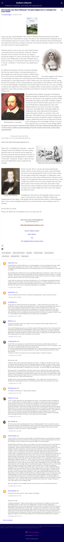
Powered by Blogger (32, 532)
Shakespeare (24, 256)
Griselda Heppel (38, 253)
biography (29, 253)
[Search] (62, 3)
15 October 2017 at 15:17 (15, 516)
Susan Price (11, 263)
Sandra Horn (11, 292)
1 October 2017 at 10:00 (14, 316)
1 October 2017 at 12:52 (14, 336)
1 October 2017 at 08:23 (14, 287)
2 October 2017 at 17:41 (14, 486)
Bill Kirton (10, 321)
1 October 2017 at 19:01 (14, 416)
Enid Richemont (12, 388)
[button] (62, 10)
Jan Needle (11, 302)
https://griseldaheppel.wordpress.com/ (31, 225)
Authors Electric (24, 3)
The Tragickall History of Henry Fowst (32, 241)
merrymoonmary (35, 535)
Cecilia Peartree (12, 341)
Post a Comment (7, 520)
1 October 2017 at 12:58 (14, 355)
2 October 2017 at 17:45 (14, 496)
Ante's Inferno (32, 234)
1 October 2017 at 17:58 (14, 383)
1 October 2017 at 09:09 (14, 297)
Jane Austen (5, 256)
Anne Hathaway (6, 253)
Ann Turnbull (11, 421)
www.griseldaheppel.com (32, 221)
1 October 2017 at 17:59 (14, 393)
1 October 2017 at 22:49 (14, 431)
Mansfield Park (15, 256)
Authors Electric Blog (18, 253)
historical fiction (49, 253)
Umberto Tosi (11, 398)
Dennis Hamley (12, 436)
